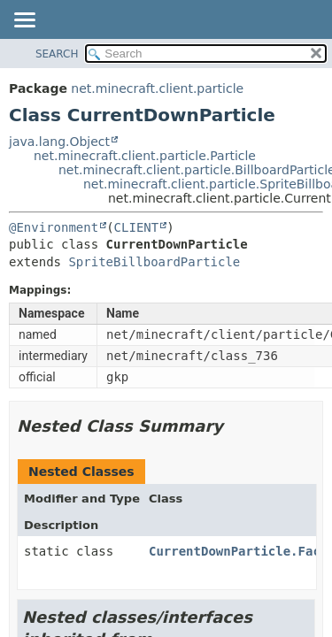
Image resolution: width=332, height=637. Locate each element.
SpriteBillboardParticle (154, 262)
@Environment (53, 227)
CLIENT (136, 227)
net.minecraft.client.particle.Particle (145, 156)
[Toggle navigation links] (24, 21)
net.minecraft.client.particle (157, 88)
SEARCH (57, 54)
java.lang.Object (59, 141)
